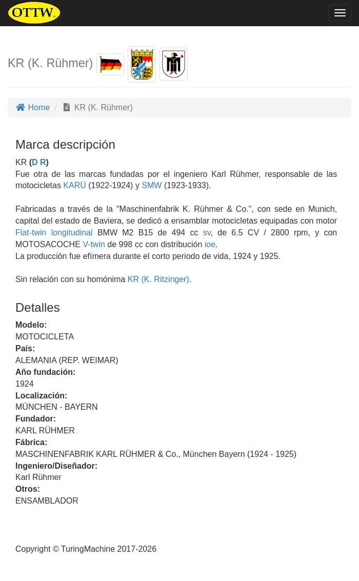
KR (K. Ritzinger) (157, 279)
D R (39, 162)
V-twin (94, 244)
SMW (150, 185)
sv (207, 232)
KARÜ (73, 185)
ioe (210, 244)
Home (32, 107)
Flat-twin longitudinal (54, 232)
